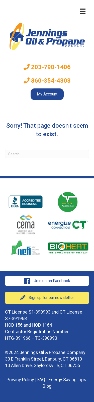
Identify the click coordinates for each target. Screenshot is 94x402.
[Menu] (82, 11)
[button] (47, 281)
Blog (47, 386)
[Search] (47, 154)
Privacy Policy (20, 379)
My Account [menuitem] (47, 94)
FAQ (41, 379)
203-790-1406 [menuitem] (47, 67)
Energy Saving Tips (67, 379)
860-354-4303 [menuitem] (47, 80)
